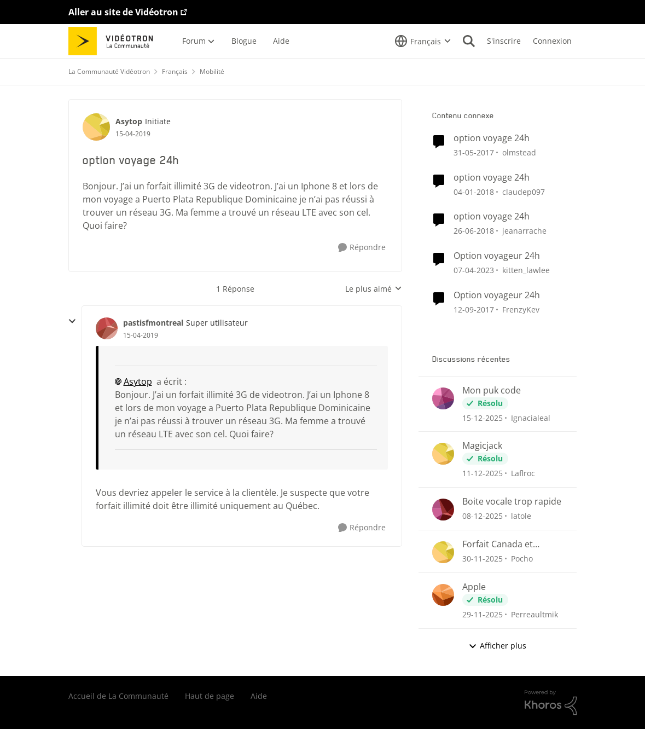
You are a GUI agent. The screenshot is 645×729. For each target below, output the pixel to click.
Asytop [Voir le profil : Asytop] (128, 121)
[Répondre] (362, 247)
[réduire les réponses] (72, 321)
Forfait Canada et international (497, 544)
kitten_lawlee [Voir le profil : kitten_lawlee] (526, 270)
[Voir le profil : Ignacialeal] (443, 398)
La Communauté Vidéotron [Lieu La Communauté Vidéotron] (109, 71)
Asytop (138, 381)
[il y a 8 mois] (482, 417)
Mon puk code (491, 390)
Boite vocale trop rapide (511, 501)
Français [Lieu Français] (175, 71)
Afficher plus (497, 645)
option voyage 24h (492, 138)
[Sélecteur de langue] (423, 41)
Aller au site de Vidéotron (123, 12)
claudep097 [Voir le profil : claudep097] (523, 191)
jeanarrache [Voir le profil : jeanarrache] (524, 230)
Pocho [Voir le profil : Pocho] (522, 558)
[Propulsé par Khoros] (551, 702)
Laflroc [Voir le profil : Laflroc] (523, 473)
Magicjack (482, 446)
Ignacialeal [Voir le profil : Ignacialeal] (530, 417)
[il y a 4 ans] (474, 270)
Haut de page (209, 696)
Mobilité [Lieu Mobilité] (212, 71)
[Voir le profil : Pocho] (443, 552)
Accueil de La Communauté (118, 696)
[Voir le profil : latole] (443, 509)
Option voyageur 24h (497, 256)
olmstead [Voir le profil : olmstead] (519, 152)
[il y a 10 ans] (474, 152)
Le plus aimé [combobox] (373, 289)
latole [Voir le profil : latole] (521, 516)
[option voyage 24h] (140, 335)
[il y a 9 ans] (474, 191)
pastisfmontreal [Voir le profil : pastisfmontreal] (153, 322)
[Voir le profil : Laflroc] (443, 454)
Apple (474, 587)
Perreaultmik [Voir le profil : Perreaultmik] (534, 614)
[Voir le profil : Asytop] (96, 127)
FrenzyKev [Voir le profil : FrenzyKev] (520, 309)
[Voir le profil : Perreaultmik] (443, 595)
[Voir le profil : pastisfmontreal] (107, 328)
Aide (259, 696)
